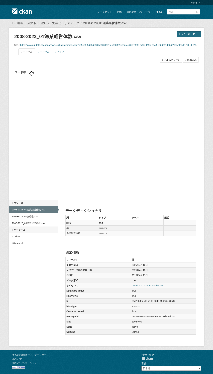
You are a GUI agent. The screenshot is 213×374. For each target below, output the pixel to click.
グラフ (59, 52)
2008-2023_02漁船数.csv (25, 216)
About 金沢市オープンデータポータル (31, 354)
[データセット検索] (183, 11)
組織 (119, 11)
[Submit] (197, 11)
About (159, 11)
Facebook (18, 243)
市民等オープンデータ (138, 11)
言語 (143, 363)
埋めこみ (191, 60)
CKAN (147, 358)
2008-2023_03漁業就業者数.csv (28, 223)
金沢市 (31, 23)
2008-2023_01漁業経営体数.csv (104, 23)
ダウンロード (187, 34)
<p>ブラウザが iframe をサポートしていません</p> (106, 131)
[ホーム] (12, 23)
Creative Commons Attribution (147, 285)
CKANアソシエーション (24, 363)
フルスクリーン (171, 60)
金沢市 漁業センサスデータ (59, 23)
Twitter (16, 236)
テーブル (26, 52)
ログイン (195, 2)
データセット (105, 11)
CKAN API (17, 359)
